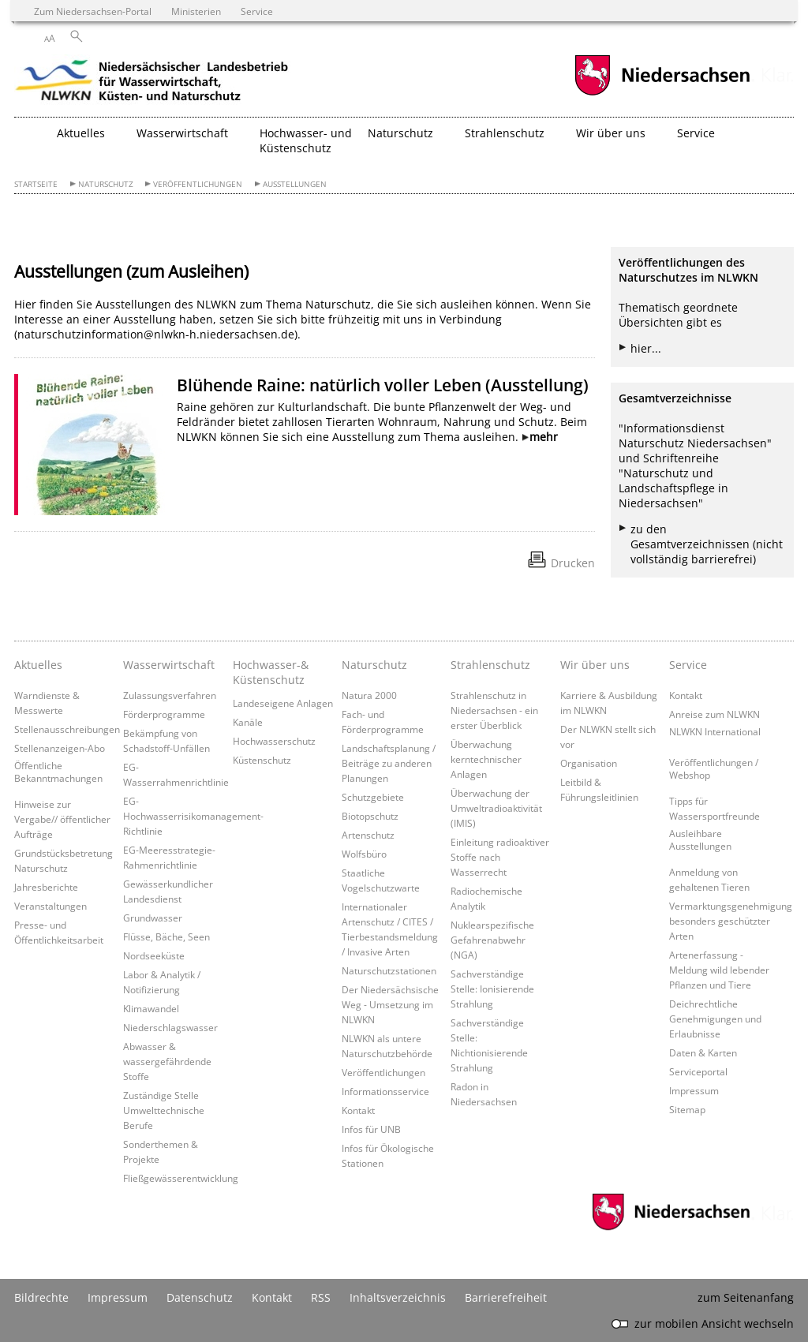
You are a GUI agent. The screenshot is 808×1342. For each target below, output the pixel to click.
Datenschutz (199, 1297)
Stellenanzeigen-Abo (59, 748)
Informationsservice (385, 1091)
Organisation (588, 763)
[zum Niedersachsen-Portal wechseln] (662, 93)
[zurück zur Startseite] (152, 82)
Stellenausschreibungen (67, 729)
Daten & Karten (703, 1052)
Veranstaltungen (50, 905)
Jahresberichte (46, 886)
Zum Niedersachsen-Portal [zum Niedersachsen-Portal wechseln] (93, 11)
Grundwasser (152, 917)
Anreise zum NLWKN (714, 714)
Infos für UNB (371, 1129)
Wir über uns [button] (610, 132)
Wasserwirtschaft (169, 664)
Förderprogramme (164, 714)
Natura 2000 (369, 695)
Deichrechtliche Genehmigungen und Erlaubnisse (715, 1018)
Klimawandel (151, 1008)
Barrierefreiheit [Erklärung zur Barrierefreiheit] (506, 1297)
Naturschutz (105, 184)
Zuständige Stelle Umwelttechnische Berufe (163, 1110)
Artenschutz (368, 834)
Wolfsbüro (364, 853)
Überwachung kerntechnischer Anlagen (486, 759)
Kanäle (248, 722)
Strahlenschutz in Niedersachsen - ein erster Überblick (494, 710)
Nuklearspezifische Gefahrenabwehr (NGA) (492, 939)
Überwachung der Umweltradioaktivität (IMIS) (496, 808)
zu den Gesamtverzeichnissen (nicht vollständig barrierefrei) (706, 543)
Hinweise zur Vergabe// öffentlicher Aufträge (62, 819)
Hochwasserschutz (274, 741)
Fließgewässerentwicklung (180, 1178)
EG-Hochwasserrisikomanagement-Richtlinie (193, 815)
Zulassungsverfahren (169, 695)
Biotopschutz (370, 815)
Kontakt (358, 1110)
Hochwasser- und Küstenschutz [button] (306, 140)
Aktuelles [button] (81, 132)
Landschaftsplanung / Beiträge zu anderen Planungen (389, 763)
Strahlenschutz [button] (504, 132)
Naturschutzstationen (389, 970)
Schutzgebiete (373, 797)
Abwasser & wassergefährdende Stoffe (167, 1061)
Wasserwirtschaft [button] (182, 132)
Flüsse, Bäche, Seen (166, 936)
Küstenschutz (262, 759)
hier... (645, 348)
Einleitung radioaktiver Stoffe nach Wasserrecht (500, 856)
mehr (543, 436)
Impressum (694, 1090)
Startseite (36, 184)
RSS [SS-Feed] (321, 1297)
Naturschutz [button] (400, 132)
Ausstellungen (295, 184)
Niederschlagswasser (170, 1027)
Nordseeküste (154, 955)
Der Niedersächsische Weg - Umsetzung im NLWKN (390, 1004)
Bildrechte (41, 1297)
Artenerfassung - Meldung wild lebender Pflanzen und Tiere (719, 969)
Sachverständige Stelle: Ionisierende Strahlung (492, 988)
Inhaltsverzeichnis (398, 1297)
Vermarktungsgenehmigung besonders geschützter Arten (730, 920)
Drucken (573, 562)
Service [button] (696, 132)
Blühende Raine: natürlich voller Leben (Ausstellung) (383, 385)
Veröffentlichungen (197, 184)
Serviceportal (698, 1071)
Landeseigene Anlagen (283, 703)
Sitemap (687, 1109)
